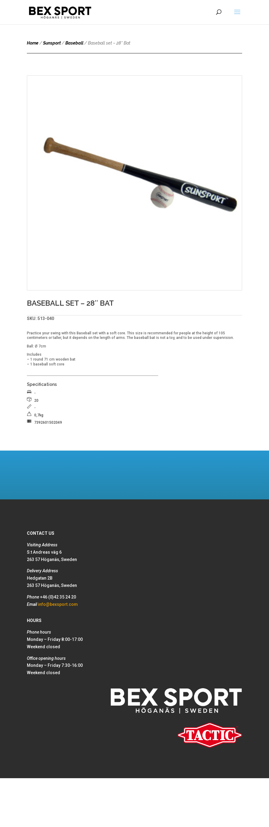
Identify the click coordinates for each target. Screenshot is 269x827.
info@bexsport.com (58, 604)
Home (32, 43)
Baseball (74, 43)
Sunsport (52, 43)
